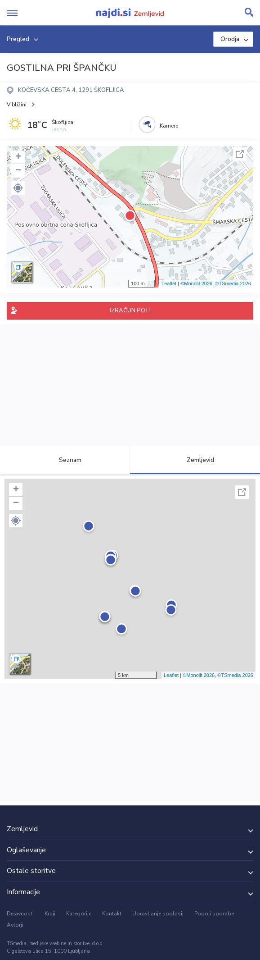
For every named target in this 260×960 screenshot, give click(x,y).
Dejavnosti (20, 913)
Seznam (65, 460)
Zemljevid (195, 460)
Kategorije (78, 913)
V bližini (17, 104)
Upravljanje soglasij (158, 913)
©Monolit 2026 (196, 283)
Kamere (169, 125)
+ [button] (18, 157)
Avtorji (15, 924)
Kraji (50, 913)
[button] (18, 188)
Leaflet (168, 283)
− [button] (18, 171)
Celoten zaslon (240, 154)
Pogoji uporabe (214, 913)
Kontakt (111, 913)
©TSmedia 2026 (233, 283)
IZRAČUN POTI (130, 310)
